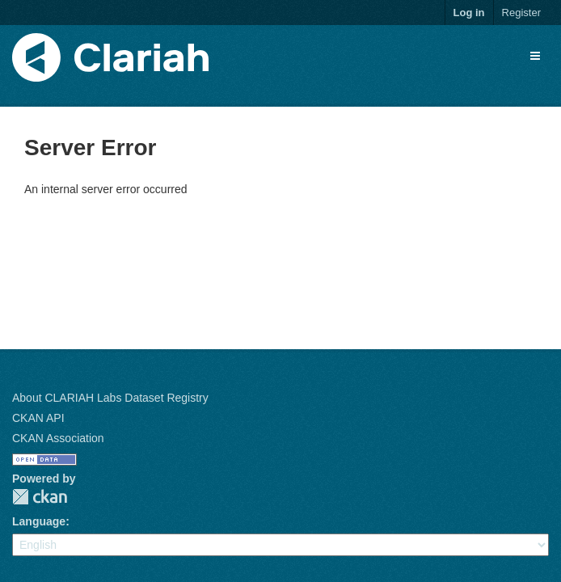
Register (521, 12)
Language (38, 521)
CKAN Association (58, 438)
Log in (469, 12)
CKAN (39, 496)
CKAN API (38, 417)
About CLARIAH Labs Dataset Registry (110, 397)
